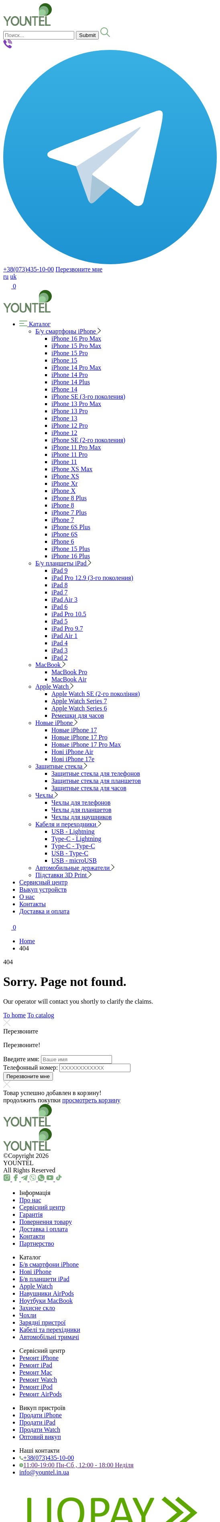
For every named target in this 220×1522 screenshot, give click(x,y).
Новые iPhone (56, 722)
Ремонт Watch (38, 1379)
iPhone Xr (64, 483)
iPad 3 (59, 650)
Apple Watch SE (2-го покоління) (95, 693)
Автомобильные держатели (74, 867)
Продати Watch (39, 1429)
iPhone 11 (64, 461)
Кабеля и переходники (68, 824)
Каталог (35, 324)
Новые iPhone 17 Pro (79, 737)
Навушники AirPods (46, 1293)
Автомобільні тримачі (49, 1337)
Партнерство (36, 1243)
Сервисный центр (43, 882)
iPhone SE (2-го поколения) (88, 440)
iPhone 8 (62, 505)
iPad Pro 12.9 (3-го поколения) (92, 577)
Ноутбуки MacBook (46, 1300)
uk (13, 276)
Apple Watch (54, 686)
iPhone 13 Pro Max (76, 403)
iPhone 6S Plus (70, 527)
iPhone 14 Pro (69, 374)
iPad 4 (59, 643)
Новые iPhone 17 (74, 730)
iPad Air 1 (64, 635)
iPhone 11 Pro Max (76, 447)
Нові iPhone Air (72, 751)
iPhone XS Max (71, 469)
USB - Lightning (73, 831)
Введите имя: (21, 1059)
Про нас (30, 1200)
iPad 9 (59, 570)
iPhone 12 (64, 432)
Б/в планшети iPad (44, 1279)
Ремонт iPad (35, 1365)
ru (5, 276)
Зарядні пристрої (42, 1322)
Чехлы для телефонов (80, 802)
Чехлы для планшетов (81, 809)
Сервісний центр (42, 1207)
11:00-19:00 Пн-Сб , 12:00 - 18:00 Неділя (76, 1465)
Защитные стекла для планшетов (96, 780)
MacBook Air (69, 679)
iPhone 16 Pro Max (76, 338)
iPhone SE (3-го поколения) (88, 396)
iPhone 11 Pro (69, 454)
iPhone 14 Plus (70, 382)
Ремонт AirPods (40, 1394)
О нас (27, 896)
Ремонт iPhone (39, 1357)
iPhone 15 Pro (69, 353)
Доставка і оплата (43, 1229)
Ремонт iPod (36, 1386)
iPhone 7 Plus (69, 512)
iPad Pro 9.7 (67, 628)
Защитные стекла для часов (88, 788)
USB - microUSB (74, 860)
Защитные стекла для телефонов (95, 773)
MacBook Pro (69, 672)
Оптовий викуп (40, 1436)
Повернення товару (45, 1221)
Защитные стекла (61, 766)
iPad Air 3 (64, 599)
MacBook (50, 664)
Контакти (32, 1236)
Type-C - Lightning (76, 838)
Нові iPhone (35, 1271)
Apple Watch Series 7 (79, 701)
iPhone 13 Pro (69, 411)
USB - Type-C (69, 853)
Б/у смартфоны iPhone (68, 331)
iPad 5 (59, 621)
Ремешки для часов (77, 715)
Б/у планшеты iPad (63, 563)
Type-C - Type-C (73, 846)
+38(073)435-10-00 (28, 269)
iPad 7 (59, 592)
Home (27, 941)
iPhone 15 (64, 360)
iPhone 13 (64, 418)
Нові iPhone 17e (72, 759)
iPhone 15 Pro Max (76, 345)
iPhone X (63, 490)
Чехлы (46, 795)
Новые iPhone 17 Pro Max (86, 744)
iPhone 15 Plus (70, 548)
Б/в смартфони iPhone (49, 1264)
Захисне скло (37, 1308)
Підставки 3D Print (63, 875)
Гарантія (31, 1214)
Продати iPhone (40, 1415)
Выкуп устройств (43, 889)
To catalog (40, 1015)
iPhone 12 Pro (69, 425)
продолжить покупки (32, 1100)
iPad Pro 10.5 (68, 614)
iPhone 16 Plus (70, 556)
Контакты (32, 904)
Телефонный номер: (30, 1067)
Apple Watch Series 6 (79, 708)
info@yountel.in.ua (44, 1472)
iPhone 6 (62, 541)
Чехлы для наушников (81, 817)
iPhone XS (65, 476)
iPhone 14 (64, 389)
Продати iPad (37, 1422)
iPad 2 (59, 657)
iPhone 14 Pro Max (76, 367)
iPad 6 (59, 606)
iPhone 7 (62, 519)
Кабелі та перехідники (49, 1329)
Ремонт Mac (35, 1372)
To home (14, 1015)
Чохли (28, 1315)
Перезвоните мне (78, 269)
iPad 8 (59, 585)
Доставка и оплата (44, 911)
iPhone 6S (64, 534)
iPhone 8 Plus (69, 498)
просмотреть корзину (91, 1100)
